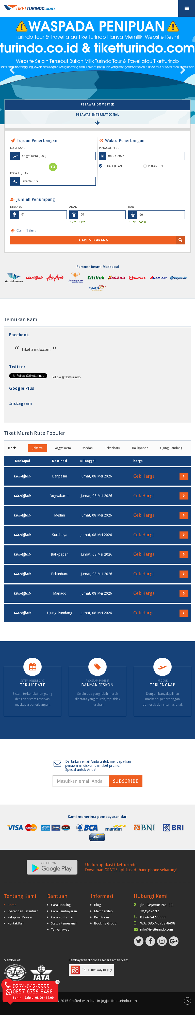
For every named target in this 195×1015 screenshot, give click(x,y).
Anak (73, 206)
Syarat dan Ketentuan (23, 911)
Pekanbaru (112, 448)
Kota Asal (17, 148)
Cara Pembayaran (64, 911)
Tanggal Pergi (110, 148)
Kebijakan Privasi (20, 917)
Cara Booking (61, 905)
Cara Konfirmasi (62, 917)
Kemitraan (101, 917)
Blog (97, 905)
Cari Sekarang (93, 240)
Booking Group (105, 923)
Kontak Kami (16, 923)
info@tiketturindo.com (156, 929)
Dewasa (16, 206)
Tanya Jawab (60, 929)
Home (12, 905)
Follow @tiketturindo (66, 377)
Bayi (131, 206)
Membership (103, 911)
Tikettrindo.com (36, 349)
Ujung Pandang (171, 448)
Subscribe (125, 781)
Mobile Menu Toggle (186, 8)
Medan (88, 448)
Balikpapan (140, 448)
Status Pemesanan (64, 923)
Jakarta (37, 448)
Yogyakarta (63, 448)
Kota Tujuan (19, 173)
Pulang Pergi (156, 166)
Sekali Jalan (110, 166)
